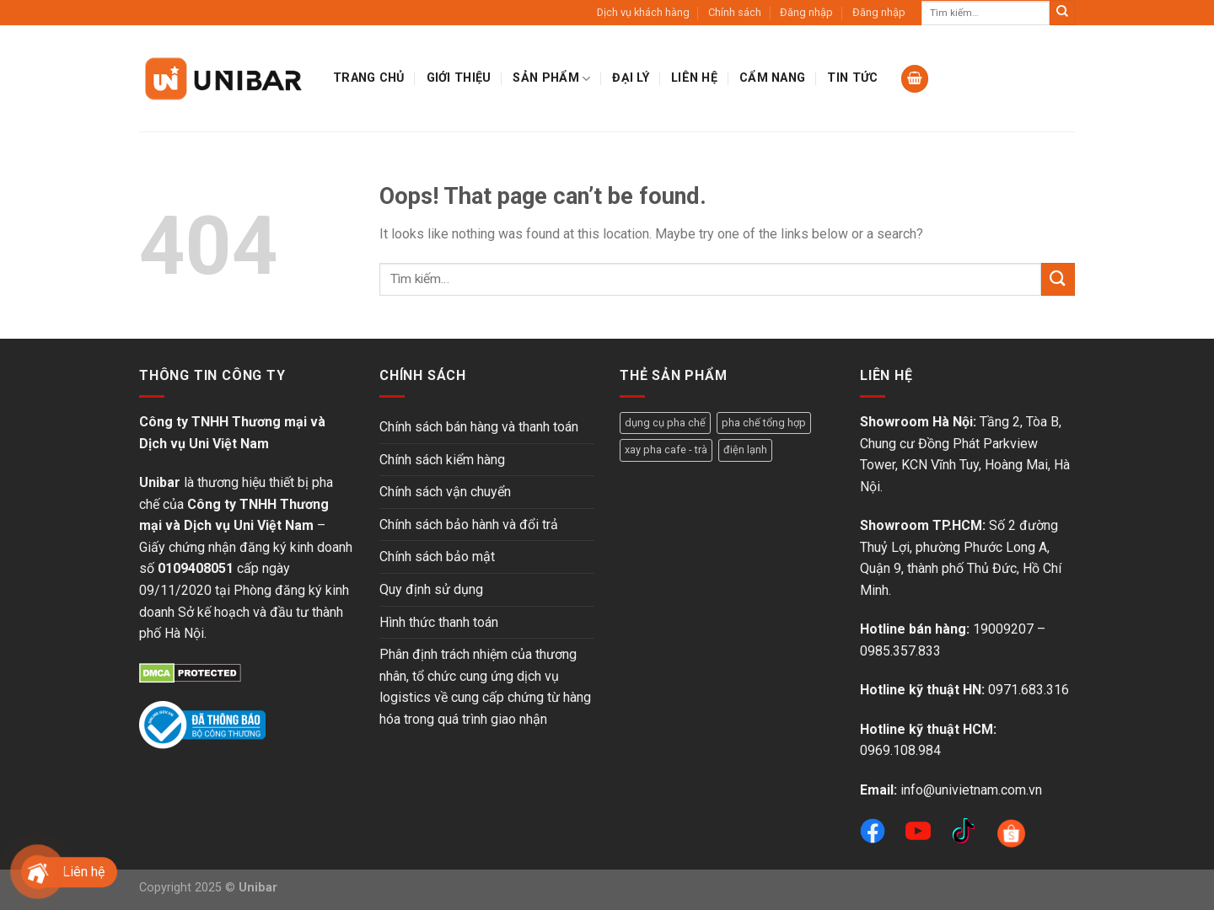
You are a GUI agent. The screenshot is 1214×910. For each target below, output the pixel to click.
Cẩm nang (772, 78)
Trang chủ (369, 78)
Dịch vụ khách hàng (643, 12)
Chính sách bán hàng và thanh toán (478, 427)
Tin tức (852, 78)
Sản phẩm (551, 79)
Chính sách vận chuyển (445, 492)
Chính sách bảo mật (437, 557)
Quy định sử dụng (431, 589)
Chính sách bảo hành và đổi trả (468, 525)
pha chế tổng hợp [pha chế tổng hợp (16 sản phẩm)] (764, 422)
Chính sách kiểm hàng (442, 460)
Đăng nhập (806, 12)
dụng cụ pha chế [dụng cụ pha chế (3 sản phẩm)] (665, 422)
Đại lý (630, 78)
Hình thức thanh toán (438, 622)
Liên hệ (694, 78)
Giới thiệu (459, 78)
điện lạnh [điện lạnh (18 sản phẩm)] (745, 449)
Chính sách (734, 12)
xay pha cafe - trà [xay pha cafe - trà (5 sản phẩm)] (666, 449)
